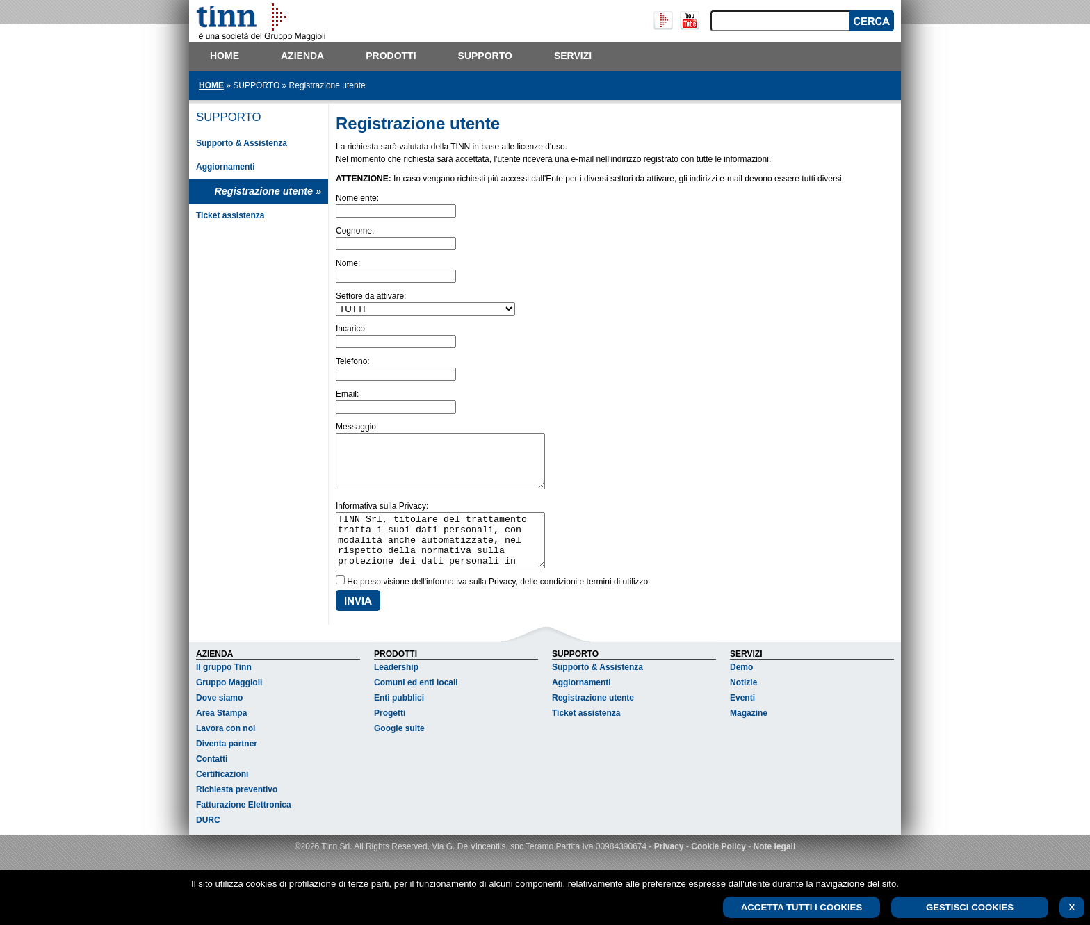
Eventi (742, 718)
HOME (211, 85)
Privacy (669, 867)
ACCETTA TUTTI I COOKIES (801, 907)
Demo (741, 688)
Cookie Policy (718, 867)
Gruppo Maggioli (229, 703)
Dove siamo (219, 718)
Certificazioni (222, 795)
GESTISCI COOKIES (970, 907)
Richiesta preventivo (236, 810)
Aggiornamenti (225, 167)
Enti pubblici (399, 718)
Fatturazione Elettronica (243, 825)
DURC (208, 841)
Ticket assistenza (230, 215)
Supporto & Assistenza (241, 143)
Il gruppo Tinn (224, 688)
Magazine (748, 734)
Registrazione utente (593, 718)
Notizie (743, 703)
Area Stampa (221, 734)
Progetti (389, 734)
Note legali (775, 867)
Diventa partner (226, 764)
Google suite (399, 749)
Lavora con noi (225, 749)
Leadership (396, 688)
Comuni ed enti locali (416, 703)
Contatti (211, 780)
